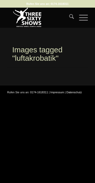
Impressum (57, 92)
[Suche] (69, 17)
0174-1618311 (60, 3)
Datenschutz (74, 92)
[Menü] (81, 17)
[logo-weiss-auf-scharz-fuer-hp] (39, 17)
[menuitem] (69, 17)
